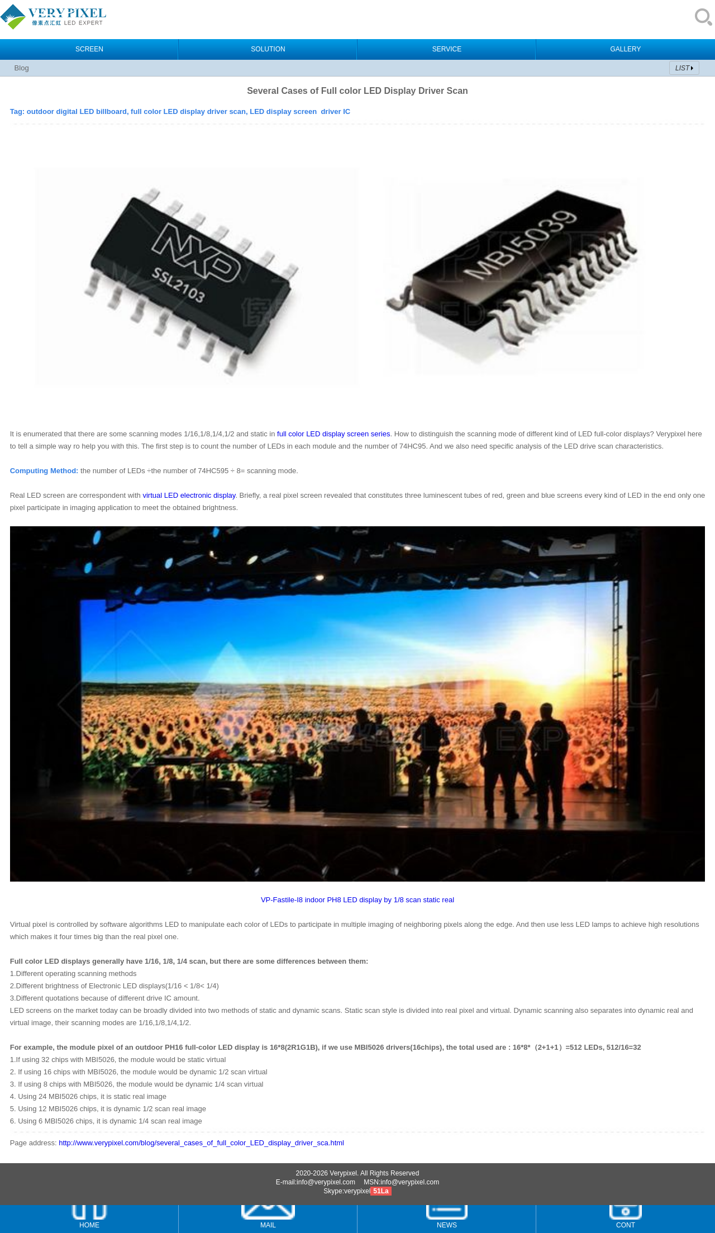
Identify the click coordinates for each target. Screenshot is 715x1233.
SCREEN (89, 49)
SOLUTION (268, 49)
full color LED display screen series (333, 434)
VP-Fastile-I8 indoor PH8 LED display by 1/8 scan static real (357, 900)
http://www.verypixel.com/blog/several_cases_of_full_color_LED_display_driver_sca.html (201, 1143)
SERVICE (446, 49)
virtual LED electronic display (188, 495)
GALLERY (625, 49)
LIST (682, 68)
